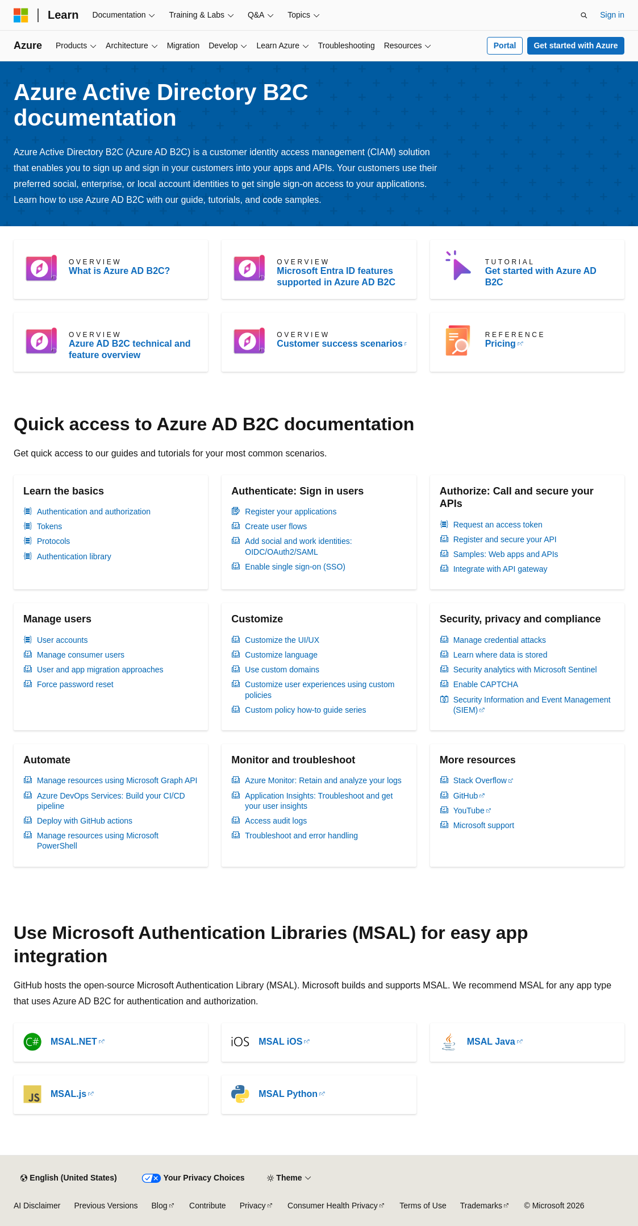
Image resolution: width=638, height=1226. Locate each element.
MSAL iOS (280, 1041)
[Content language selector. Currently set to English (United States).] (68, 1178)
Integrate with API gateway (500, 568)
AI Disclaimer (37, 1205)
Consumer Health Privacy (332, 1205)
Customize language (281, 654)
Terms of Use (422, 1205)
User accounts (62, 640)
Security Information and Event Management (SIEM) (532, 704)
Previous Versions (105, 1205)
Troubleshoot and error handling (301, 835)
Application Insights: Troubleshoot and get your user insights (319, 801)
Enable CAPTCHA (485, 684)
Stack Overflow (480, 780)
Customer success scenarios (339, 343)
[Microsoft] (21, 15)
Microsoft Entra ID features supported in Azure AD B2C (336, 276)
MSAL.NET (74, 1041)
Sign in (612, 14)
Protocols (53, 541)
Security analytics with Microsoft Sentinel (525, 669)
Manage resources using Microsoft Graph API (117, 780)
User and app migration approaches (100, 669)
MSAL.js (68, 1094)
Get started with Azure (575, 45)
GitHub (465, 795)
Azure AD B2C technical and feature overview (130, 349)
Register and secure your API (505, 539)
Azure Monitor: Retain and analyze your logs (323, 780)
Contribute (207, 1205)
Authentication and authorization (94, 511)
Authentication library (74, 556)
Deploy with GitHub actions (84, 820)
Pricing (500, 343)
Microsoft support (483, 825)
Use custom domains (282, 669)
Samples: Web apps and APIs (505, 554)
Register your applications (290, 511)
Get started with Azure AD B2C (541, 276)
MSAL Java (491, 1041)
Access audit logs (276, 820)
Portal (505, 45)
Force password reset (75, 684)
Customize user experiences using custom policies (319, 689)
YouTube (469, 810)
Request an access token (498, 524)
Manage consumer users (80, 654)
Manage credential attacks (499, 640)
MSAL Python (288, 1094)
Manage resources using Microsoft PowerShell (98, 840)
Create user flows (276, 526)
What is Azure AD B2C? (119, 271)
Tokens (49, 526)
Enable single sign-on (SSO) (295, 566)
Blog (160, 1205)
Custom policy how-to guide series (305, 709)
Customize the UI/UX (282, 640)
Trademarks (481, 1205)
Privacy (253, 1205)
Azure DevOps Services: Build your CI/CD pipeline (111, 801)
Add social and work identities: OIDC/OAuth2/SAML (298, 546)
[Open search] (584, 15)
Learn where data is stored (500, 654)
